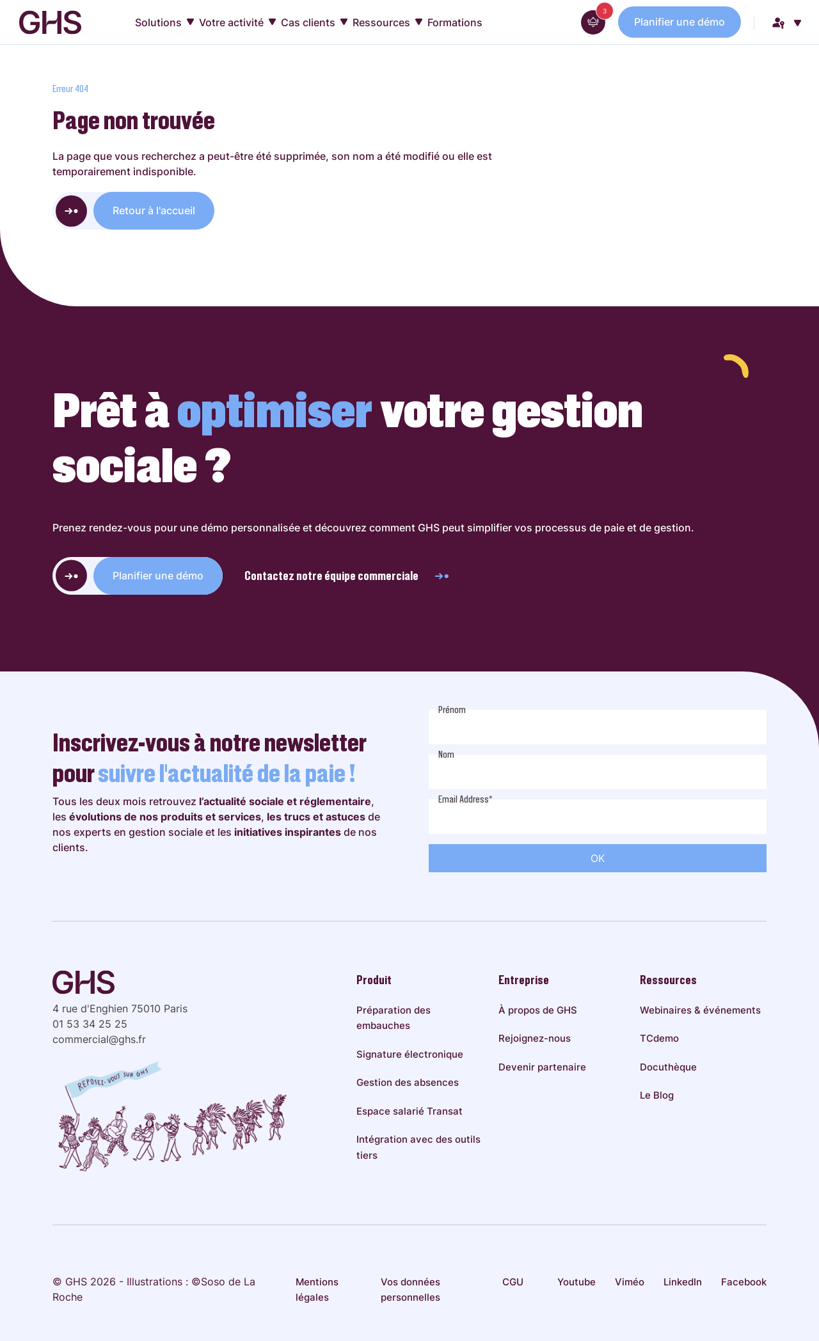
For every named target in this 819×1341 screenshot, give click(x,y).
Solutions (164, 22)
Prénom (452, 710)
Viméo (629, 1282)
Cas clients (314, 22)
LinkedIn (683, 1282)
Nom (446, 754)
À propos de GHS (537, 1010)
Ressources (387, 22)
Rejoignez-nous (534, 1038)
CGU (512, 1282)
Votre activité (237, 22)
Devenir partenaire (542, 1067)
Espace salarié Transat (409, 1111)
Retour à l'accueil (154, 210)
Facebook (744, 1282)
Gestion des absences (407, 1082)
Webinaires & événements (700, 1010)
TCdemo (659, 1038)
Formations (454, 22)
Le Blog (657, 1095)
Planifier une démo (679, 21)
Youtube (576, 1282)
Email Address (465, 799)
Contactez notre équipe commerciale (347, 575)
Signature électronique (409, 1054)
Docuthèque (668, 1067)
